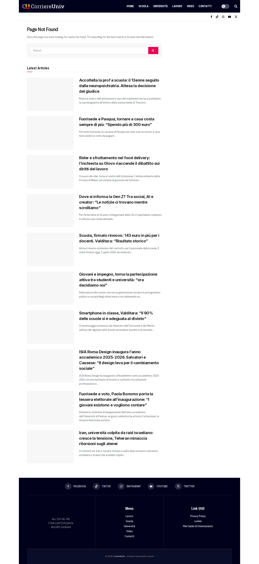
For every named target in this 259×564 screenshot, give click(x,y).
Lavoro (177, 6)
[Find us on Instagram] (223, 17)
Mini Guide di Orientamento (198, 526)
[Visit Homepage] (43, 6)
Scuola (143, 6)
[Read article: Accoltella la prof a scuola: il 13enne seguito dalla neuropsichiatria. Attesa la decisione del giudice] (50, 94)
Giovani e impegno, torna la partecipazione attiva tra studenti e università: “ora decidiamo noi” (118, 280)
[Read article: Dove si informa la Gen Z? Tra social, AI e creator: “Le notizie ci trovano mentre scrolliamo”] (50, 210)
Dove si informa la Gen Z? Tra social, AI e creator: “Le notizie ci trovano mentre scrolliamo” (116, 202)
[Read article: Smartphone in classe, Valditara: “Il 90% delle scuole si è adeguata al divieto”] (50, 327)
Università (160, 6)
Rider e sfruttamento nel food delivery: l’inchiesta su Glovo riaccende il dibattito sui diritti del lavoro (119, 163)
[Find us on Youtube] (229, 17)
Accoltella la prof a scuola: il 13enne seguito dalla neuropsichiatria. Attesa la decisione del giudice (119, 86)
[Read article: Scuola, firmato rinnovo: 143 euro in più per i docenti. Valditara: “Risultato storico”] (50, 249)
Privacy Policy (198, 516)
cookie (198, 521)
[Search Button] (235, 6)
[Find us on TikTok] (217, 17)
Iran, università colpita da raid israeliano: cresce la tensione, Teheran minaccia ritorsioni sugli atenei (116, 438)
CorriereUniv (119, 556)
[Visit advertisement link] (201, 53)
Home (130, 6)
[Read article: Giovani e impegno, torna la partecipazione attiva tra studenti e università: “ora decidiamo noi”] (50, 288)
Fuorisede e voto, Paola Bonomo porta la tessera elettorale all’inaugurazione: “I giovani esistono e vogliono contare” (116, 399)
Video (190, 6)
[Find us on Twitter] (236, 17)
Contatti (205, 6)
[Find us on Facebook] (211, 17)
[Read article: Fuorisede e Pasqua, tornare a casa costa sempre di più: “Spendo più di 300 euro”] (50, 133)
